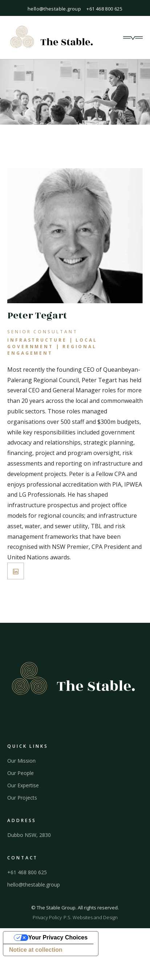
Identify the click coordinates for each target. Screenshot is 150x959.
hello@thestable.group (54, 8)
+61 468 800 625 (104, 8)
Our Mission (21, 760)
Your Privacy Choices (58, 937)
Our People (20, 773)
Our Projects (22, 797)
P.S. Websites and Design (91, 917)
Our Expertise (23, 785)
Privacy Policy (47, 917)
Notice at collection (35, 950)
